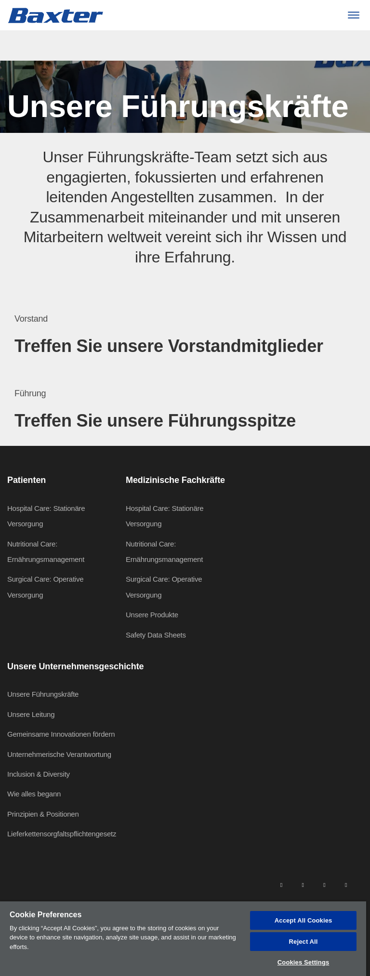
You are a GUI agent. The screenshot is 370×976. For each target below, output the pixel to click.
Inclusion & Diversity (38, 774)
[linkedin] (281, 884)
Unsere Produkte (152, 615)
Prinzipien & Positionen (43, 814)
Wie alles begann (34, 794)
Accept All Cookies (303, 920)
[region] (183, 938)
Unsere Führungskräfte (43, 694)
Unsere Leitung (30, 714)
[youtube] (346, 884)
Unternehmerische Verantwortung (59, 754)
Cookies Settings (304, 962)
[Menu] (353, 15)
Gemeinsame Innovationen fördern (61, 734)
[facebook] (302, 884)
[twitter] (324, 884)
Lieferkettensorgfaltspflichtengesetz (61, 834)
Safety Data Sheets (156, 635)
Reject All (303, 941)
